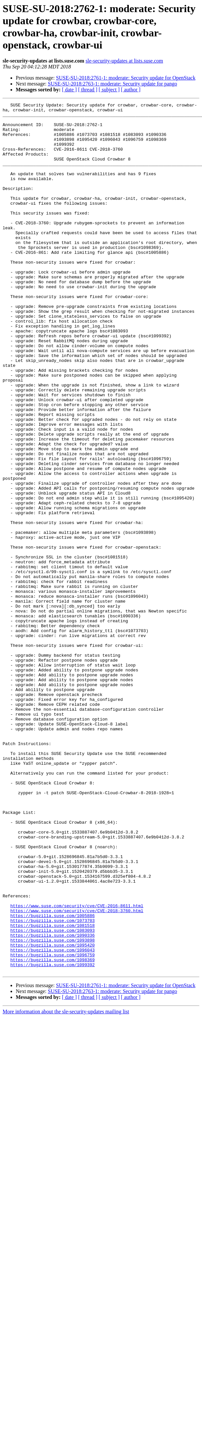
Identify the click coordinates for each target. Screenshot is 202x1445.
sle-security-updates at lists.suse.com (124, 61)
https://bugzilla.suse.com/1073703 (52, 1084)
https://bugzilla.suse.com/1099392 (52, 1137)
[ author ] (131, 89)
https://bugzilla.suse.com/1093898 (52, 1108)
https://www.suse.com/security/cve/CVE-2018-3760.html (76, 1073)
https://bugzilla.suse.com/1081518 (52, 1090)
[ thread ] (87, 89)
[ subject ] (109, 89)
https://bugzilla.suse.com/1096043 (52, 1120)
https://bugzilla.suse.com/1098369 (52, 1132)
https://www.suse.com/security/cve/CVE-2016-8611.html (76, 1067)
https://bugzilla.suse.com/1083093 (52, 1096)
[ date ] (69, 89)
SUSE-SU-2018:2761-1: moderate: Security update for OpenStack (125, 78)
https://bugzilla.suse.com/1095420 (52, 1114)
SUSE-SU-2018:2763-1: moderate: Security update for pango (112, 83)
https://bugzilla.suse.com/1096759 (52, 1126)
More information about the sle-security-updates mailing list (66, 1185)
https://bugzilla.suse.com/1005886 (52, 1078)
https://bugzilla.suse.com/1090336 (52, 1102)
